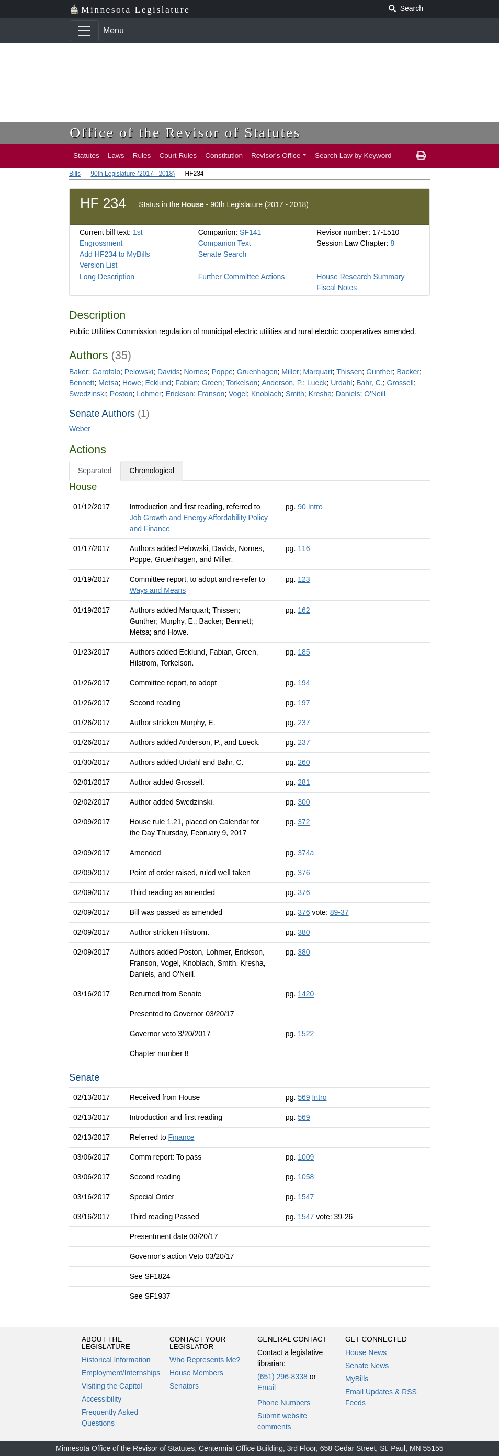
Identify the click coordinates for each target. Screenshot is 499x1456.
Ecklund (158, 383)
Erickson (179, 393)
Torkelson (241, 383)
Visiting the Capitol (112, 1386)
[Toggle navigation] (84, 30)
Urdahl (341, 383)
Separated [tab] (95, 470)
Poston (121, 393)
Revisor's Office (276, 155)
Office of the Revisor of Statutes (185, 132)
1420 (306, 994)
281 (304, 782)
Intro (315, 506)
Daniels (348, 393)
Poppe (221, 372)
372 (304, 822)
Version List (98, 265)
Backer (408, 372)
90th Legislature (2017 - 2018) (132, 173)
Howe (131, 383)
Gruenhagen (257, 372)
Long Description (107, 276)
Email (266, 1387)
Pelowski (138, 372)
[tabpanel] (249, 893)
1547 (306, 1197)
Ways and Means (158, 590)
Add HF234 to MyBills (115, 254)
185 (304, 652)
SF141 (250, 232)
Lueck (316, 383)
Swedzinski (87, 393)
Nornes (195, 372)
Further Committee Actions (241, 276)
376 (304, 872)
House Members (196, 1373)
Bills (75, 173)
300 (304, 802)
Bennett (81, 383)
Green (212, 383)
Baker (78, 372)
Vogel (238, 393)
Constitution (224, 155)
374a (306, 853)
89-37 (339, 912)
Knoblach (266, 393)
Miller (290, 372)
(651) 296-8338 (282, 1376)
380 (304, 932)
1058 (306, 1177)
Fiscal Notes (336, 287)
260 (304, 762)
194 (304, 683)
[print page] (421, 156)
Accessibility (101, 1399)
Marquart (318, 372)
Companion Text (224, 243)
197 (304, 702)
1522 (306, 1033)
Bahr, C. (369, 383)
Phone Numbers (283, 1402)
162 (304, 610)
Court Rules (178, 155)
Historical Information (116, 1360)
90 (302, 506)
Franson (211, 393)
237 (304, 722)
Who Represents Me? (204, 1360)
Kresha (320, 393)
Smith (295, 393)
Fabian (186, 383)
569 (304, 1097)
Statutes (86, 155)
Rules (142, 155)
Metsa (108, 383)
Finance (181, 1137)
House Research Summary (360, 276)
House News (366, 1352)
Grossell (400, 383)
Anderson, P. (282, 383)
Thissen (349, 372)
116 (304, 548)
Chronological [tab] (152, 470)
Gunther (379, 372)
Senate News (367, 1365)
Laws (116, 155)
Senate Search (222, 254)
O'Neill (374, 393)
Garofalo (106, 372)
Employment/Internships (121, 1373)
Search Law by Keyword (353, 155)
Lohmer (149, 393)
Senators (184, 1386)
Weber (79, 429)
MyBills (356, 1378)
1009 (306, 1157)
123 (304, 579)
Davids (168, 372)
